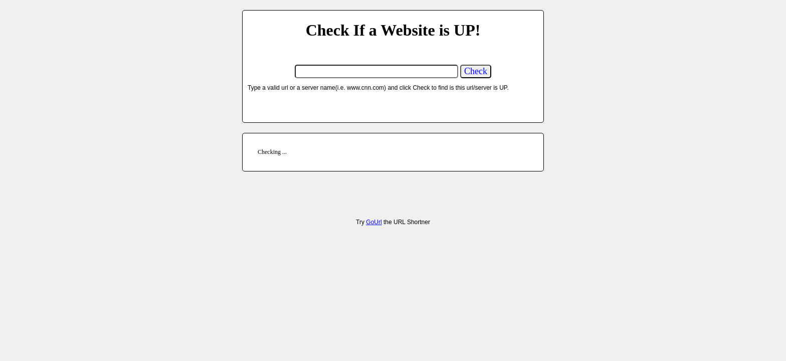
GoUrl (373, 222)
